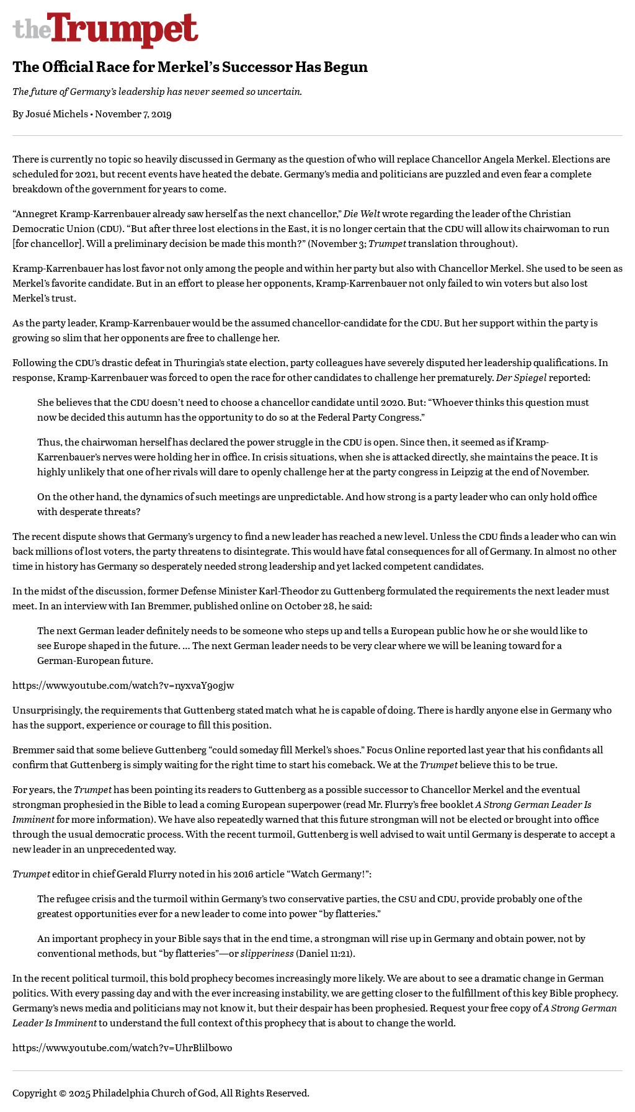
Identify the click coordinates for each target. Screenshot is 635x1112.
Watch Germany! (328, 873)
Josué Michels (56, 113)
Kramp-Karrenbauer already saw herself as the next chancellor (198, 213)
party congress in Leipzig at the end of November (480, 471)
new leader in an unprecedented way (93, 848)
